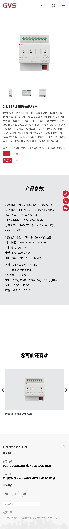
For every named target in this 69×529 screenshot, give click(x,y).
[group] (10, 93)
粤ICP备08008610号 (47, 517)
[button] (3, 390)
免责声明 (7, 512)
